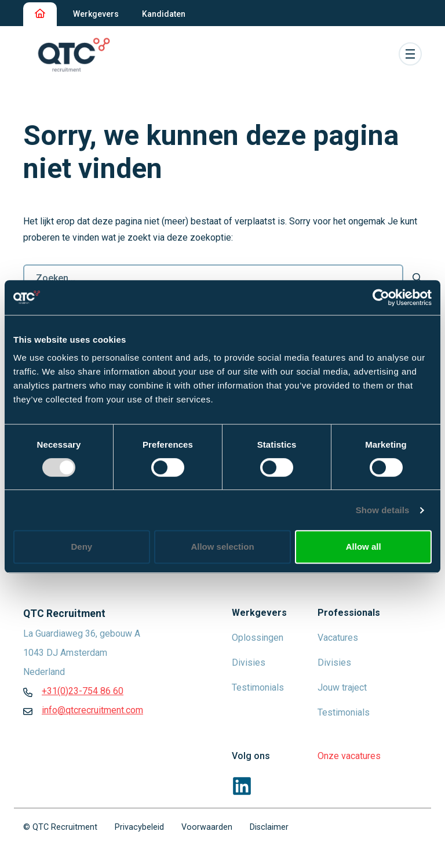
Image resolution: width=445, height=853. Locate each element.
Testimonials (258, 687)
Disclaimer (269, 827)
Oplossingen (257, 637)
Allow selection (222, 546)
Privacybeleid (139, 827)
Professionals (349, 612)
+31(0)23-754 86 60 (82, 690)
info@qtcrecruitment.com (92, 710)
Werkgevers (96, 14)
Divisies (248, 662)
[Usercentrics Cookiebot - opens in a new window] (381, 297)
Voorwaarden (206, 827)
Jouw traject (342, 687)
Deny (81, 546)
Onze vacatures (349, 755)
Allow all (363, 546)
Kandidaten (163, 14)
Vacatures (338, 637)
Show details (383, 510)
